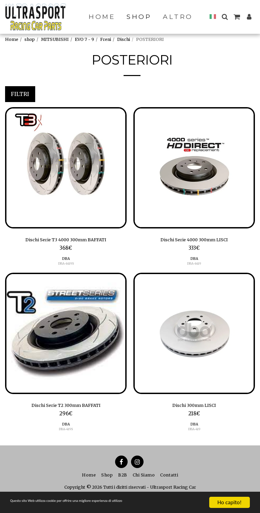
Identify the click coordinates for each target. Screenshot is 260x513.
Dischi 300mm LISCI (194, 408)
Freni (105, 39)
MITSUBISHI (55, 39)
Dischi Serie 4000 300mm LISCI (194, 240)
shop (29, 39)
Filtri (20, 94)
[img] (65, 167)
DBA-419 (194, 432)
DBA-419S (65, 432)
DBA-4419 (194, 265)
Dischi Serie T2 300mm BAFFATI (65, 408)
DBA (66, 260)
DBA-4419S (65, 265)
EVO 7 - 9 (84, 39)
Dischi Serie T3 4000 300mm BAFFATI (66, 240)
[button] (224, 17)
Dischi (123, 39)
